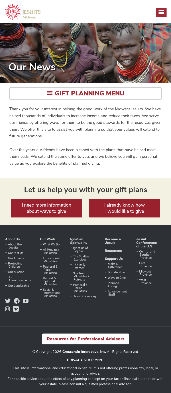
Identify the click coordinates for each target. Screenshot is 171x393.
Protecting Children (15, 265)
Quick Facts (16, 258)
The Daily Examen (79, 266)
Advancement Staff (117, 293)
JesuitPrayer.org (84, 296)
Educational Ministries (51, 259)
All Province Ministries (51, 251)
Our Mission (16, 272)
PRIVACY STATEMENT (85, 359)
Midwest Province (145, 273)
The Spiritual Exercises (81, 258)
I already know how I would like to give (124, 208)
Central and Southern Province (147, 254)
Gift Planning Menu (85, 93)
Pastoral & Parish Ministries (50, 270)
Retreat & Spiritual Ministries (50, 281)
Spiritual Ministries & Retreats (81, 276)
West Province (145, 281)
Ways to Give (117, 277)
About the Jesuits (15, 246)
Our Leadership (18, 285)
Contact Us (15, 253)
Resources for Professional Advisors (85, 339)
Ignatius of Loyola (80, 249)
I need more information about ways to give (46, 208)
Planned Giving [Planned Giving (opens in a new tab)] (113, 284)
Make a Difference (115, 265)
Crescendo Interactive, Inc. (84, 351)
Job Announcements (19, 278)
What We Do (51, 244)
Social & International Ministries (52, 293)
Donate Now (116, 272)
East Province (145, 264)
